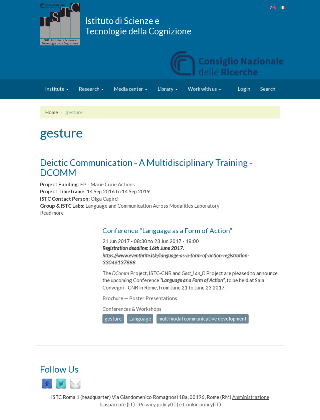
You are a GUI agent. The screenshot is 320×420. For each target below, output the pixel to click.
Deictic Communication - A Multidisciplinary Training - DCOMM (146, 167)
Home (51, 112)
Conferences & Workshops (132, 309)
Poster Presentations (153, 298)
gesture (113, 319)
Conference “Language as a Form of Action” (167, 230)
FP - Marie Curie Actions (107, 184)
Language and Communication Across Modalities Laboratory (152, 206)
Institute (57, 89)
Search (267, 89)
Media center (130, 89)
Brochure (112, 298)
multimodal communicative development (202, 319)
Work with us (204, 89)
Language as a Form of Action (192, 280)
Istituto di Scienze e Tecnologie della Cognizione (138, 25)
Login (244, 89)
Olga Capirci (104, 199)
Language (140, 319)
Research (91, 89)
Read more (52, 213)
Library (167, 89)
